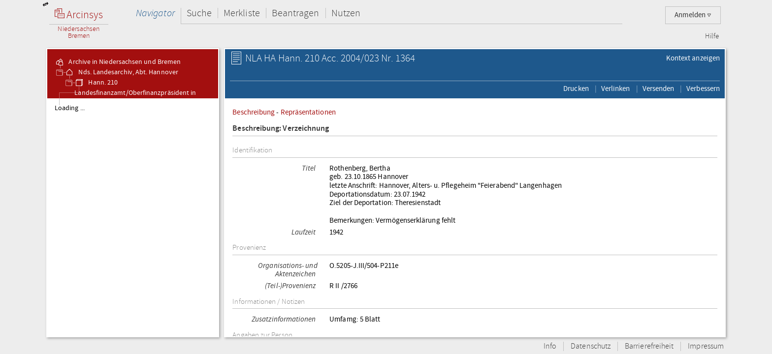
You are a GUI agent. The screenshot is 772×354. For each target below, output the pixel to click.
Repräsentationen (308, 112)
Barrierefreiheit (649, 346)
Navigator (155, 13)
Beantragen (296, 13)
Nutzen (345, 13)
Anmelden (693, 15)
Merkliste (242, 13)
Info (550, 346)
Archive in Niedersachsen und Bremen (118, 62)
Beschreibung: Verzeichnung (280, 128)
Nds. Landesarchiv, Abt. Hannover (121, 72)
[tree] (132, 217)
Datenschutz (591, 346)
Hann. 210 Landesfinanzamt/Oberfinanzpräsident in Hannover (135, 93)
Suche (199, 13)
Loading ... (70, 108)
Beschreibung (253, 112)
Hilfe (712, 36)
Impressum (706, 346)
